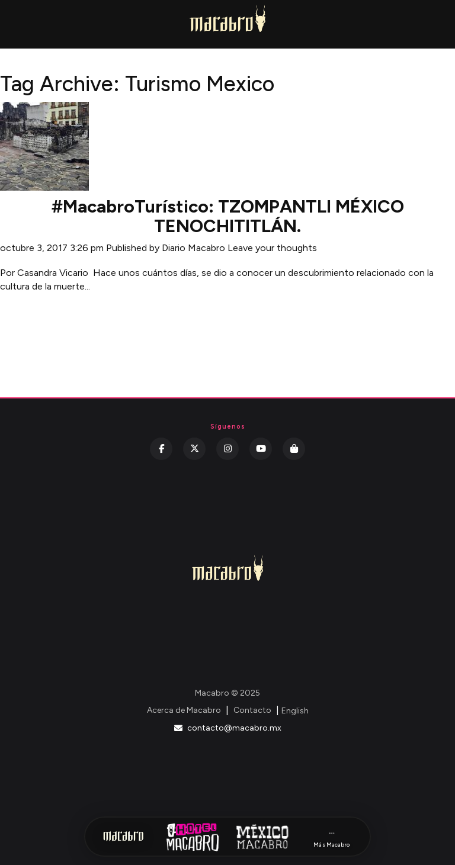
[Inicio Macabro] (123, 836)
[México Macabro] (262, 836)
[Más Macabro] (332, 837)
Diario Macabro (193, 247)
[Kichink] (294, 449)
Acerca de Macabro (184, 710)
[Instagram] (227, 449)
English (295, 711)
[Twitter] (194, 449)
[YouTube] (260, 449)
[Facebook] (161, 449)
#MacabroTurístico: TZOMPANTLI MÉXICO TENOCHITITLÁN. (228, 216)
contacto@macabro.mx (227, 728)
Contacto (252, 710)
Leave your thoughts (272, 247)
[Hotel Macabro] (192, 836)
